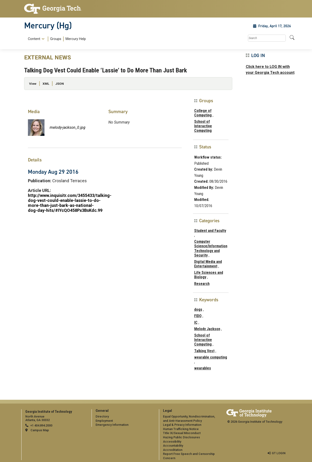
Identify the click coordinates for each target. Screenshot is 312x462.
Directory (102, 416)
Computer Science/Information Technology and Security (210, 248)
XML (46, 83)
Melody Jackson (207, 329)
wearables (202, 368)
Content (34, 39)
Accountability (173, 445)
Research (202, 283)
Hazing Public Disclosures (181, 437)
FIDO (198, 316)
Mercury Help (76, 39)
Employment (104, 420)
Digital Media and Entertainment (208, 263)
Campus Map (40, 430)
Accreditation (172, 450)
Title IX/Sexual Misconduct (182, 433)
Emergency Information (112, 424)
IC (196, 322)
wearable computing (210, 357)
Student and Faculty (210, 230)
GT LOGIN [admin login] (279, 453)
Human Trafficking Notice (181, 429)
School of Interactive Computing (203, 126)
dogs (198, 309)
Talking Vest (204, 351)
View (32, 83)
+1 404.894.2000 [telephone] (41, 425)
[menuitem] (56, 39)
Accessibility (172, 441)
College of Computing (203, 112)
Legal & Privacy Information (182, 424)
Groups (55, 39)
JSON (59, 83)
